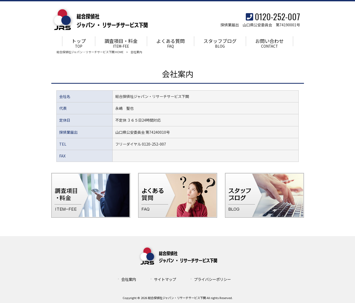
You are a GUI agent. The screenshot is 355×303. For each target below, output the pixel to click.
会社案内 (128, 279)
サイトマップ (165, 279)
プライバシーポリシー (212, 279)
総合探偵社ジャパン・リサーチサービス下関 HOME (90, 52)
